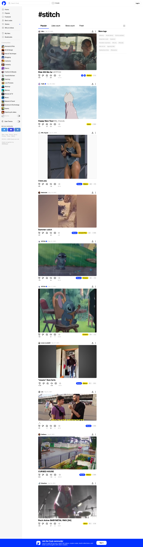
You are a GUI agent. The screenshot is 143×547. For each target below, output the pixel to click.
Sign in (101, 543)
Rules (8, 136)
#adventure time (104, 50)
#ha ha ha (102, 46)
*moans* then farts (47, 380)
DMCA (13, 136)
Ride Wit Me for (45, 72)
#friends (121, 43)
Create (55, 3)
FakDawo (43, 434)
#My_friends (59, 121)
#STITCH (57, 72)
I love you (42, 181)
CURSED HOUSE (46, 471)
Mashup (89, 75)
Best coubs (7, 20)
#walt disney (109, 35)
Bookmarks (7, 37)
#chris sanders (119, 35)
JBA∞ (42, 31)
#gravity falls (111, 46)
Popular (6, 13)
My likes (6, 33)
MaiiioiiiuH (44, 192)
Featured (6, 17)
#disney (101, 35)
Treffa (42, 84)
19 (94, 523)
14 (94, 75)
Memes (85, 383)
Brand (11, 134)
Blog (3, 134)
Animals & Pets (82, 233)
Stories (11, 24)
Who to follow (8, 28)
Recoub (79, 184)
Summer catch (45, 229)
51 (94, 383)
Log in (137, 3)
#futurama (114, 50)
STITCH (43, 241)
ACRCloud (5, 144)
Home (5, 9)
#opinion (112, 39)
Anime (89, 124)
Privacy (4, 136)
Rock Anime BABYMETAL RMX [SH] (54, 520)
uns (42, 392)
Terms (15, 134)
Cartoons (85, 278)
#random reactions (104, 43)
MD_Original (44, 132)
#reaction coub (103, 39)
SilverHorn (44, 483)
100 (94, 124)
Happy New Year (45, 121)
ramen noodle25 (45, 343)
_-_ (39, 422)
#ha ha (114, 43)
